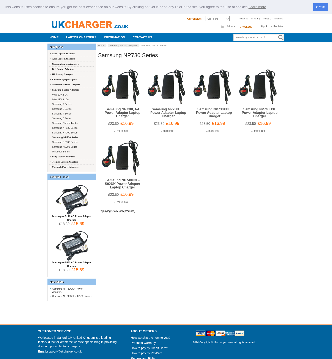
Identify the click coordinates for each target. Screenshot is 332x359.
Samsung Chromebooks (65, 119)
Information (114, 33)
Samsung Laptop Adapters (123, 41)
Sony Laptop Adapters (63, 152)
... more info (121, 127)
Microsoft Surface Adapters (66, 80)
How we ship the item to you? (150, 333)
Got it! (320, 5)
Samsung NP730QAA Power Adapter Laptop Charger (122, 108)
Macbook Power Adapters (65, 163)
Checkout (246, 22)
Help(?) (267, 14)
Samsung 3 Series (62, 105)
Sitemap (278, 14)
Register (278, 22)
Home (54, 33)
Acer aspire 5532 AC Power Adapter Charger (72, 259)
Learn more (257, 5)
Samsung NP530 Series (64, 124)
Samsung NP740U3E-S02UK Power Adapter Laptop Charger (122, 179)
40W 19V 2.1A (60, 90)
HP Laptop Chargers (62, 70)
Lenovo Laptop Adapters (64, 75)
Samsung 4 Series (62, 109)
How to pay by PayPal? (146, 349)
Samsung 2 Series (62, 100)
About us (243, 14)
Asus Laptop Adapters (63, 54)
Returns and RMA (143, 354)
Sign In (264, 22)
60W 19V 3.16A (60, 95)
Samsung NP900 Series (64, 138)
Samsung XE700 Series (64, 143)
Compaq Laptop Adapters (65, 60)
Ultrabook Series (61, 147)
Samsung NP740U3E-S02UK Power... (72, 292)
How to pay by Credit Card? (149, 344)
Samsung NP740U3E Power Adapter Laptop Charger (260, 108)
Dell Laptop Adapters (63, 65)
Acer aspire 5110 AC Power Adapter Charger (72, 213)
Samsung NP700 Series (64, 128)
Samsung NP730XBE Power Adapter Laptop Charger (214, 108)
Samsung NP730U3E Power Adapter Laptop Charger (168, 108)
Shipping (255, 14)
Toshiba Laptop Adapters (65, 158)
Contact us (142, 33)
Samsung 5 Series (62, 114)
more (66, 172)
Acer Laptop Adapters (63, 49)
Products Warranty (143, 339)
